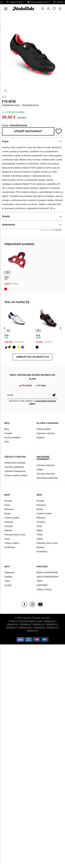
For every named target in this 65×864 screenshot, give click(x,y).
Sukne (39, 539)
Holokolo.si (11, 627)
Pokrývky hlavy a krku (15, 534)
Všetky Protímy (43, 589)
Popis (5, 141)
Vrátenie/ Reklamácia (15, 471)
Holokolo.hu (38, 624)
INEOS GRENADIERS (47, 576)
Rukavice (8, 522)
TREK (39, 581)
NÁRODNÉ (41, 585)
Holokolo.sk (49, 621)
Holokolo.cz (12, 624)
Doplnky (8, 576)
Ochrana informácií (45, 473)
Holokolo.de (39, 627)
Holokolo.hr (52, 627)
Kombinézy (9, 547)
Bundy (7, 513)
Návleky (8, 530)
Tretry (7, 581)
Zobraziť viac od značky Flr (32, 357)
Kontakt (8, 433)
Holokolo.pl (25, 624)
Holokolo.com (25, 627)
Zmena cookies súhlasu (16, 475)
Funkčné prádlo (12, 517)
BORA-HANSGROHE (47, 572)
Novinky (8, 500)
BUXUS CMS (27, 621)
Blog (6, 429)
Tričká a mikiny (11, 543)
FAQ (6, 441)
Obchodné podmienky (47, 478)
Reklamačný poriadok (15, 462)
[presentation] (4, 328)
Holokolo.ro (51, 624)
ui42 (40, 621)
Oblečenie (10, 572)
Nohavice (9, 509)
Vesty (7, 539)
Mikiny (39, 530)
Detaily (6, 216)
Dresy (7, 505)
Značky (8, 585)
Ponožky (8, 526)
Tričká (39, 534)
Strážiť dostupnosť (28, 131)
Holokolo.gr (32, 630)
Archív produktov (12, 437)
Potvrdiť (53, 395)
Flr (4, 96)
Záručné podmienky (14, 467)
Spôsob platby (43, 429)
